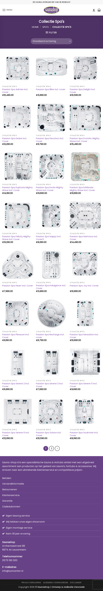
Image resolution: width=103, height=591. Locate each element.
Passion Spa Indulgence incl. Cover (51, 287)
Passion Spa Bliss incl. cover (50, 89)
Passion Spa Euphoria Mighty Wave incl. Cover (17, 189)
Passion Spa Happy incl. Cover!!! (48, 238)
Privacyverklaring (31, 582)
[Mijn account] (93, 10)
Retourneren (9, 489)
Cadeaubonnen (11, 506)
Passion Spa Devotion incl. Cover (50, 140)
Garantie (7, 501)
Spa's (45, 27)
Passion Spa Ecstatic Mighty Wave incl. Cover (84, 140)
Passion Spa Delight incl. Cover (82, 90)
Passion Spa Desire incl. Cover (14, 140)
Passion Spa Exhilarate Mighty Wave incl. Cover (82, 189)
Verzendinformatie (13, 483)
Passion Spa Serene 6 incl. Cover (15, 434)
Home (35, 27)
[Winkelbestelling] (51, 41)
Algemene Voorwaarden (55, 582)
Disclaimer (75, 582)
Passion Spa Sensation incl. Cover (84, 336)
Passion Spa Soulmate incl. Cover (84, 434)
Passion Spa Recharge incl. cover (50, 336)
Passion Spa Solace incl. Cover (48, 434)
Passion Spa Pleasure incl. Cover (15, 336)
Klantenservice (11, 495)
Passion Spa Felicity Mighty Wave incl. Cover (16, 238)
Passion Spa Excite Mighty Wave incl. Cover (49, 189)
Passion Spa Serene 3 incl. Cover (49, 385)
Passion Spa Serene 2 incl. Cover (15, 385)
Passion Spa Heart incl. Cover (17, 285)
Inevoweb (79, 587)
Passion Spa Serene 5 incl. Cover (83, 385)
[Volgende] (57, 448)
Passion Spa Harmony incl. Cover (84, 238)
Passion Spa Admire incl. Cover (15, 90)
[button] (7, 10)
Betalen (6, 478)
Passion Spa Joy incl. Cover (84, 285)
